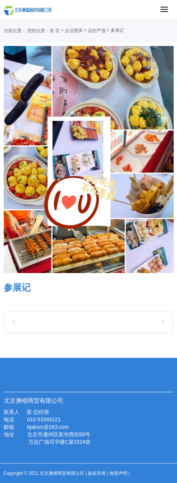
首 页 (55, 30)
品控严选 (97, 30)
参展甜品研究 (14, 322)
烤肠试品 (162, 322)
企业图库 (74, 30)
